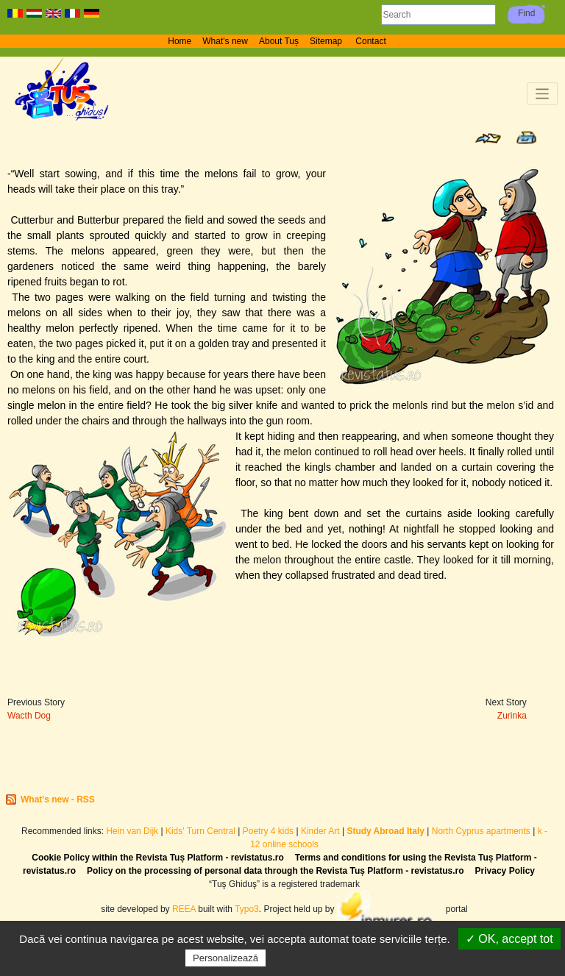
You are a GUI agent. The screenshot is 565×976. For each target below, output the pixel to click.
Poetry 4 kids (268, 831)
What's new (225, 41)
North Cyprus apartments (481, 831)
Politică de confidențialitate (334, 957)
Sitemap (327, 41)
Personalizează (225, 957)
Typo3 (247, 909)
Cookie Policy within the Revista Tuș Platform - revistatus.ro (158, 857)
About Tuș (279, 41)
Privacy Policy (505, 871)
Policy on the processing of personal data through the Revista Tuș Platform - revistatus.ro (275, 871)
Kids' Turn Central (200, 831)
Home (179, 41)
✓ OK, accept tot (509, 939)
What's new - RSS (58, 799)
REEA (184, 909)
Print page (526, 137)
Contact (370, 41)
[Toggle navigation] (542, 93)
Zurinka (512, 715)
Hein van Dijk (132, 831)
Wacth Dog (29, 715)
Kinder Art (320, 831)
